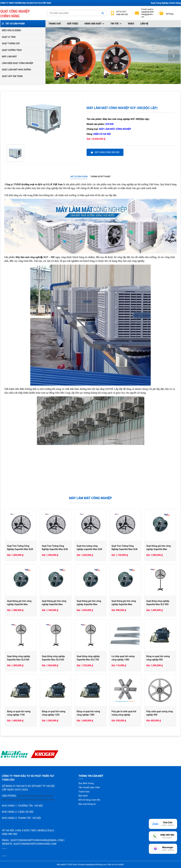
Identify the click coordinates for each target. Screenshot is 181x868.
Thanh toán (83, 791)
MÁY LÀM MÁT (9, 56)
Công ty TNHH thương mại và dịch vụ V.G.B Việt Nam (34, 184)
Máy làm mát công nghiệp (115, 129)
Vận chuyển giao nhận (89, 787)
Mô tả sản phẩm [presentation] (79, 176)
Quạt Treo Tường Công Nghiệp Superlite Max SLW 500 (124, 549)
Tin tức (116, 23)
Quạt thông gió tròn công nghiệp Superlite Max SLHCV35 (89, 604)
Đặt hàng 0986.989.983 (105, 152)
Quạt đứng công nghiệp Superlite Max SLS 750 (88, 658)
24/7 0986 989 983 (122, 13)
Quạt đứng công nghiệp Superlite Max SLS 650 (53, 658)
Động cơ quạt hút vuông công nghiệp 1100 (18, 713)
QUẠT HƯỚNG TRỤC (12, 50)
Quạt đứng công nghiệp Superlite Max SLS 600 (18, 658)
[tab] (79, 177)
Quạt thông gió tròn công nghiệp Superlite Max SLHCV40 (54, 604)
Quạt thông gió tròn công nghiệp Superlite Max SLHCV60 (158, 549)
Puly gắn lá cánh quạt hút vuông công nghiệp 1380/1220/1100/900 (124, 714)
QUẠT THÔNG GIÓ (11, 43)
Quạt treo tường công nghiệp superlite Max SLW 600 (89, 549)
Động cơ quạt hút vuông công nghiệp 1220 (53, 713)
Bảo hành (83, 795)
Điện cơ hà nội (102, 134)
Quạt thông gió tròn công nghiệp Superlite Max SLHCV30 (124, 604)
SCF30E (109, 124)
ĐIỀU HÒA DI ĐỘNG (11, 30)
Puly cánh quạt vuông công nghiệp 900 (159, 713)
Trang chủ (55, 23)
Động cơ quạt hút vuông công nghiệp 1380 (88, 713)
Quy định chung (85, 783)
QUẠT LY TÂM (9, 37)
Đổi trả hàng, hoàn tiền (89, 800)
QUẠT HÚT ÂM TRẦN (12, 76)
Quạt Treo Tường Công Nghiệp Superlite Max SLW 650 (55, 549)
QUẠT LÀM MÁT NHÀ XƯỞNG (16, 69)
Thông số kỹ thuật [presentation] (100, 176)
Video (131, 23)
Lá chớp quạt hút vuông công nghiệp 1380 (123, 658)
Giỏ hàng (169, 14)
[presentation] (52, 55)
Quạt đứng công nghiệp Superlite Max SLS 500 (157, 603)
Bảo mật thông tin (87, 804)
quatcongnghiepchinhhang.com (34, 843)
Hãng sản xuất (94, 23)
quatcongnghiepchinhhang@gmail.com (147, 13)
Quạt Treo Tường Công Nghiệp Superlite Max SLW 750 (20, 549)
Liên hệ (144, 23)
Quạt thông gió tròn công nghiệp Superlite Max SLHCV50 (19, 604)
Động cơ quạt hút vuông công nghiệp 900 (158, 658)
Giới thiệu (72, 23)
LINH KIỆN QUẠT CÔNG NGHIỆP (17, 63)
